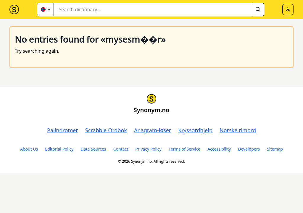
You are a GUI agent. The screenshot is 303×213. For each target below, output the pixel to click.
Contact (120, 149)
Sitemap (275, 149)
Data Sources (93, 149)
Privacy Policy (148, 149)
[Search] (258, 9)
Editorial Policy (59, 149)
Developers (249, 149)
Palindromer (62, 130)
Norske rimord (238, 130)
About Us (29, 149)
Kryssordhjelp (195, 130)
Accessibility (219, 149)
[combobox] (159, 9)
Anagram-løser (152, 130)
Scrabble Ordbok (106, 130)
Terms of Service (185, 149)
